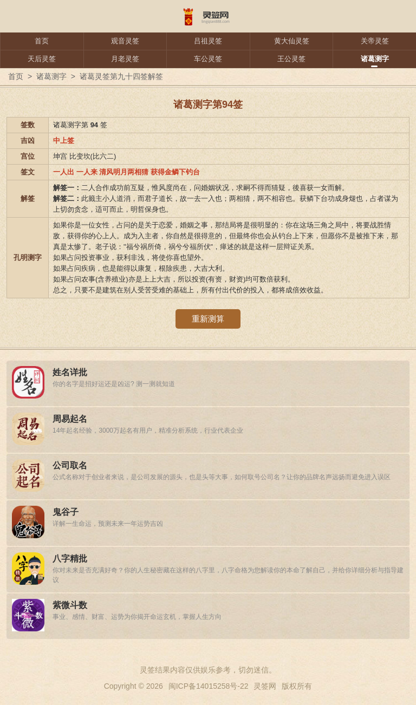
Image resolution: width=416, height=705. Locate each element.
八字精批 (70, 558)
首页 (42, 41)
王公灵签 (291, 59)
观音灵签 (125, 41)
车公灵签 (208, 59)
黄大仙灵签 (291, 41)
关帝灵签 (375, 41)
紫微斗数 (70, 605)
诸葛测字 (375, 59)
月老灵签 (125, 59)
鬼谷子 (66, 512)
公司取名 (70, 465)
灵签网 (264, 686)
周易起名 (70, 418)
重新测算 (208, 318)
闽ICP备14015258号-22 (208, 686)
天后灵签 (42, 59)
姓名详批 (70, 372)
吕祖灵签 (208, 41)
